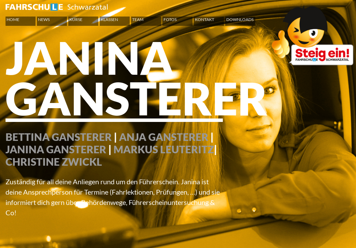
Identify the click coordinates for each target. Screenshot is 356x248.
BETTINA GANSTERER (59, 137)
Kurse (75, 19)
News (44, 19)
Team (138, 19)
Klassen (109, 19)
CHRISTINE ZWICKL (54, 161)
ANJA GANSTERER (163, 137)
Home (13, 19)
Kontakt (204, 19)
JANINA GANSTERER (56, 149)
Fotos (170, 19)
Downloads (240, 19)
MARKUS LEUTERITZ (163, 149)
